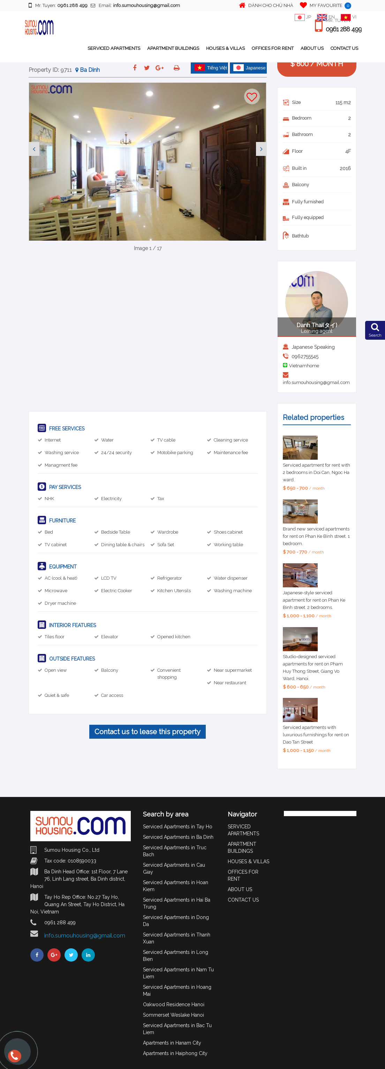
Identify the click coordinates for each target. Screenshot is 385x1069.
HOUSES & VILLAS (225, 48)
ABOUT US (312, 48)
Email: (135, 5)
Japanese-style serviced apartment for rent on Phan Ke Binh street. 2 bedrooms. (314, 600)
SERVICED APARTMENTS (114, 48)
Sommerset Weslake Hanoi (173, 1015)
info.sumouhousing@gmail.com (316, 382)
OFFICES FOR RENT (273, 48)
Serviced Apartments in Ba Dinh (178, 837)
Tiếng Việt (210, 67)
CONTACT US (344, 48)
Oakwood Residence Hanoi (173, 1004)
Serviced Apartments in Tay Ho (177, 826)
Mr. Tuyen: (58, 5)
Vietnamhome (304, 365)
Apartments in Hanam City (172, 1043)
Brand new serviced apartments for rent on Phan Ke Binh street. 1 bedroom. (316, 536)
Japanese (249, 67)
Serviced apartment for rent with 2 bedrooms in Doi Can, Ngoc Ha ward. (316, 472)
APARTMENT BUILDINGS (173, 48)
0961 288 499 (344, 29)
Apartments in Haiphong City (175, 1053)
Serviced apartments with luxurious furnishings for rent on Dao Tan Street (316, 735)
